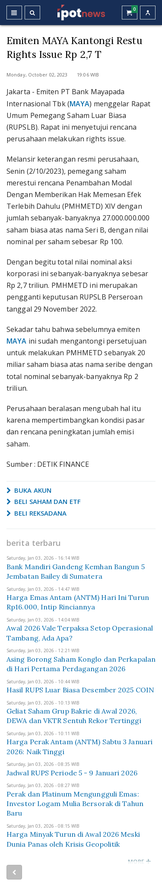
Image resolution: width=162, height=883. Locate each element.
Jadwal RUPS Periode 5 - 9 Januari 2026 (71, 772)
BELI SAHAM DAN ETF (43, 501)
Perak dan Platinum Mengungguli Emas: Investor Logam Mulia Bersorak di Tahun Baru (74, 804)
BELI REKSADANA (36, 513)
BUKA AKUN (28, 490)
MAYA (79, 103)
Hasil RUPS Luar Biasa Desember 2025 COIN (80, 689)
